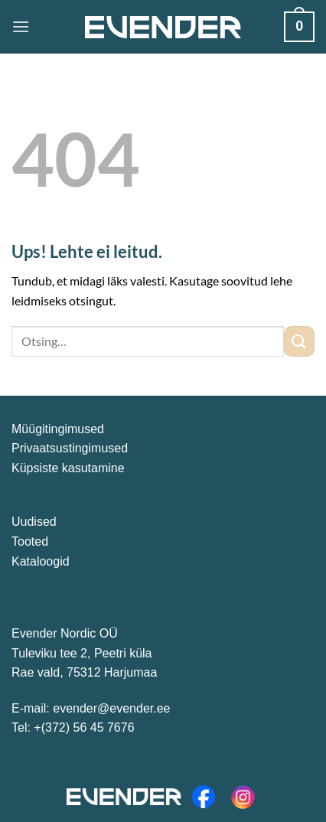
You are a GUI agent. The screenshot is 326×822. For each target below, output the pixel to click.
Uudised (34, 521)
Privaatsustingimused (69, 448)
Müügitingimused (57, 428)
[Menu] (20, 26)
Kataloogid (40, 561)
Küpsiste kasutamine (68, 468)
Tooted (29, 541)
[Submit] (299, 341)
